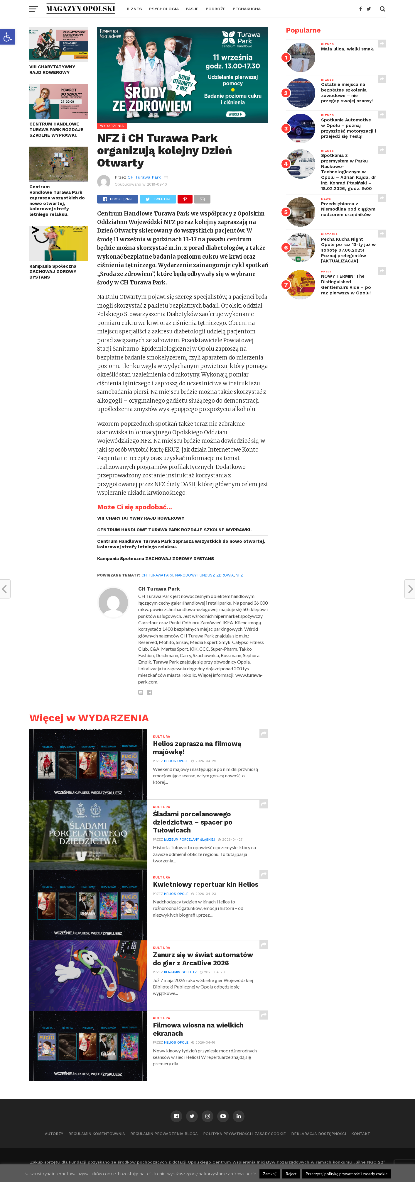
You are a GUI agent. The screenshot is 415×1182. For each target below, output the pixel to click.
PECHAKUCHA (247, 8)
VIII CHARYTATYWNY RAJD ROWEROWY (52, 69)
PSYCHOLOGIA (164, 8)
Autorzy (54, 1134)
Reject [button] (291, 1173)
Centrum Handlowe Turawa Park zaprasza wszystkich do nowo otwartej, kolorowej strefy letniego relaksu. (57, 200)
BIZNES (134, 8)
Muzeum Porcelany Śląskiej (189, 840)
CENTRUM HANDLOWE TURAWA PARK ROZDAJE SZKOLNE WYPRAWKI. (56, 129)
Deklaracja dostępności (318, 1134)
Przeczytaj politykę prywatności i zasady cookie (346, 1173)
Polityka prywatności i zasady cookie (244, 1134)
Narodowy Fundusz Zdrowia (204, 575)
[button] (7, 37)
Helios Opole (176, 761)
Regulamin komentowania (96, 1134)
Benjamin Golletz (180, 972)
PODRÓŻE (216, 8)
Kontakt (360, 1134)
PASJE (192, 8)
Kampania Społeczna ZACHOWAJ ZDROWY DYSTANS (52, 272)
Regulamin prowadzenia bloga (164, 1134)
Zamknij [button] (269, 1173)
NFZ (239, 575)
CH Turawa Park (144, 177)
